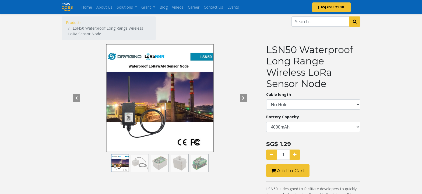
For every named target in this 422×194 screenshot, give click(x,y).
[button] (76, 98)
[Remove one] (271, 155)
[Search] (354, 21)
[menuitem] (86, 7)
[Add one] (295, 155)
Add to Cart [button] (287, 170)
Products (74, 22)
